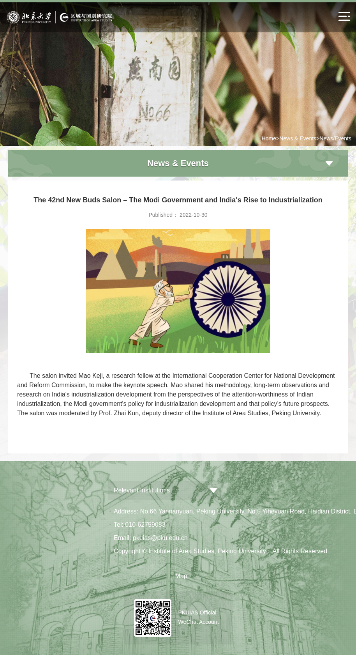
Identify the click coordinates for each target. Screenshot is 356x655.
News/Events (335, 138)
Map (181, 576)
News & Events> (299, 138)
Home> (271, 138)
